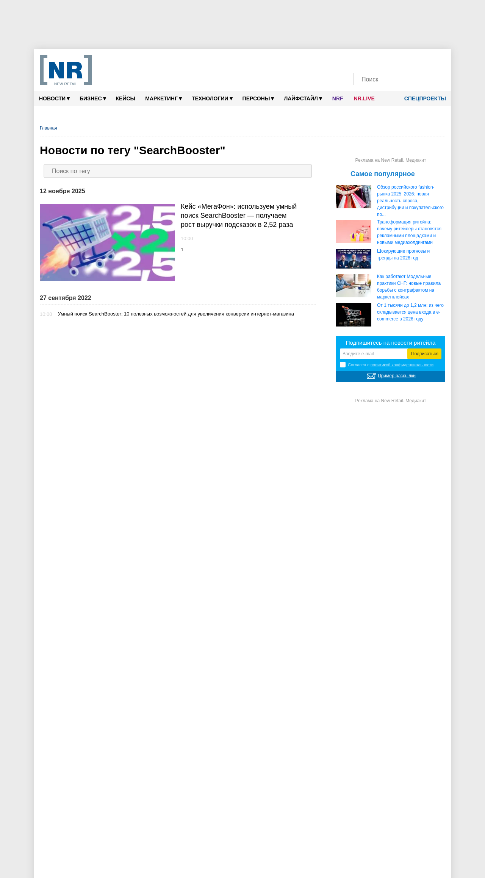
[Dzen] (392, 59)
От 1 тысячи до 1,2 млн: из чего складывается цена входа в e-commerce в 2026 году (410, 312)
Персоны (258, 98)
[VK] (377, 59)
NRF (337, 98)
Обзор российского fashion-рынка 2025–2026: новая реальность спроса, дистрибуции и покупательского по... (410, 200)
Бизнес (93, 98)
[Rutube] (421, 59)
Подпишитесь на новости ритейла (391, 342)
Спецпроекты (422, 98)
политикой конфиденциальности (402, 364)
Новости (54, 98)
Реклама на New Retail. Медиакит (390, 160)
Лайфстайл (303, 98)
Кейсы (126, 98)
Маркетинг (163, 98)
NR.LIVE (364, 98)
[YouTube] (406, 59)
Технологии (212, 98)
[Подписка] (435, 59)
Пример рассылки (397, 375)
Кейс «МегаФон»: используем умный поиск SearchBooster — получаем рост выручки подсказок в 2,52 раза (239, 215)
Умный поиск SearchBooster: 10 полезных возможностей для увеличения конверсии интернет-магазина (176, 314)
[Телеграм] (363, 59)
